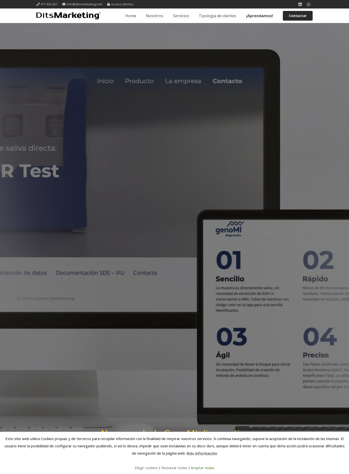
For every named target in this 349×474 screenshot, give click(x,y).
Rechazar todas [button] (174, 467)
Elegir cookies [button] (146, 467)
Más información (202, 453)
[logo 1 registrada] (68, 15)
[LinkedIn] (300, 4)
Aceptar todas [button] (202, 467)
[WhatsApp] (309, 4)
